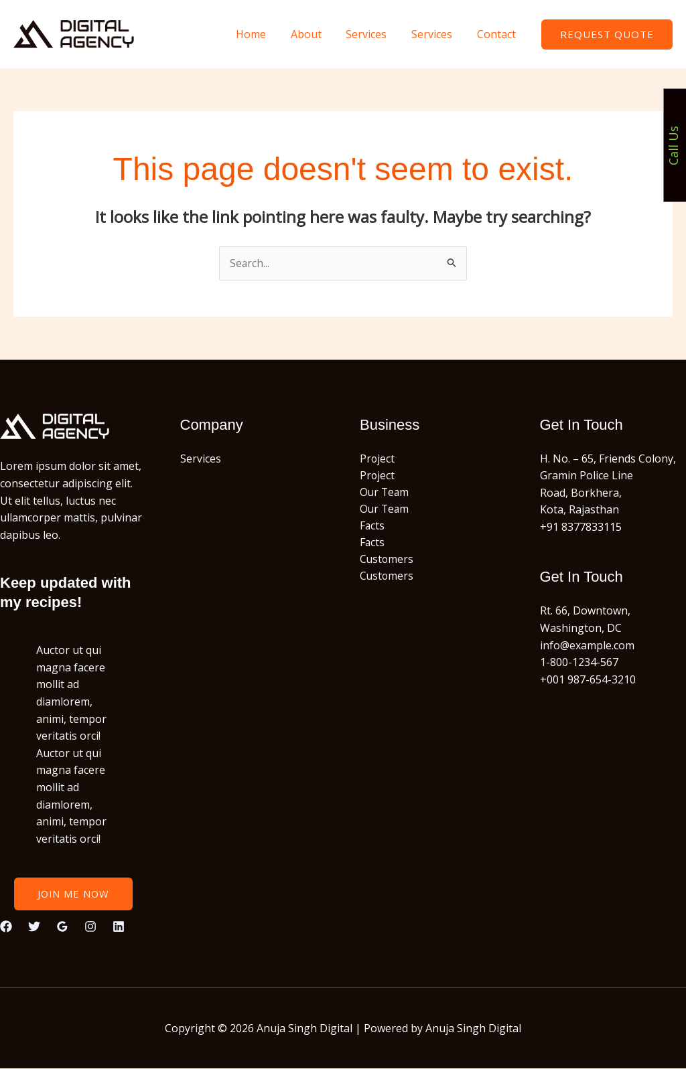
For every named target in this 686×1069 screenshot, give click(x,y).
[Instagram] (90, 926)
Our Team (385, 492)
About (316, 34)
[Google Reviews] (62, 926)
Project (377, 458)
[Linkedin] (119, 926)
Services (374, 34)
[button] (607, 34)
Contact (497, 34)
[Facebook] (6, 926)
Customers (387, 561)
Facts (372, 527)
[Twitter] (34, 926)
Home (265, 34)
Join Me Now (73, 894)
